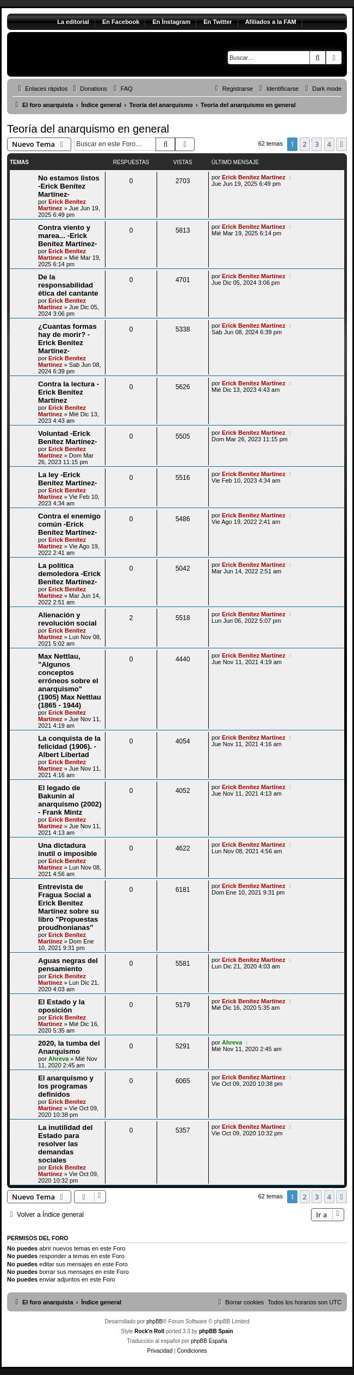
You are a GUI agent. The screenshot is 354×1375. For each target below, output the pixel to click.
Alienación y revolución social (67, 619)
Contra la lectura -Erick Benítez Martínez (68, 392)
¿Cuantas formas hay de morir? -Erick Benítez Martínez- (67, 338)
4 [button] (329, 144)
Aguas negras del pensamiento (68, 965)
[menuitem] (88, 88)
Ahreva (58, 1058)
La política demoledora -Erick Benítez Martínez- (69, 573)
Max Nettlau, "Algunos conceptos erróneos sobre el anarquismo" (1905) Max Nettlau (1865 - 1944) (69, 680)
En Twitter (217, 21)
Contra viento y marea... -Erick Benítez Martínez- (67, 235)
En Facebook (120, 21)
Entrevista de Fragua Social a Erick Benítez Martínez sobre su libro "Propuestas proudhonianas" (68, 907)
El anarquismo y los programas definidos (66, 1086)
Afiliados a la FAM (270, 21)
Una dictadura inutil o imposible (67, 849)
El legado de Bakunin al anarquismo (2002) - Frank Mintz (70, 800)
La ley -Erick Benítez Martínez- (67, 479)
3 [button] (317, 144)
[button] (341, 144)
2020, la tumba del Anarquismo (69, 1047)
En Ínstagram (171, 21)
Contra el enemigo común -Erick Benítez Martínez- (69, 524)
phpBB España (209, 1341)
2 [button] (305, 144)
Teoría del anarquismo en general (88, 129)
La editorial (73, 21)
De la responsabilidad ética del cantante (68, 285)
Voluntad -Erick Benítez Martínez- (67, 437)
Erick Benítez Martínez (62, 204)
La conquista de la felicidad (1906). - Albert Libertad (69, 746)
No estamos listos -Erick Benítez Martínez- (69, 186)
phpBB (154, 1321)
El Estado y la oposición (61, 1006)
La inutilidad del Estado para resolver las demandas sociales (65, 1143)
